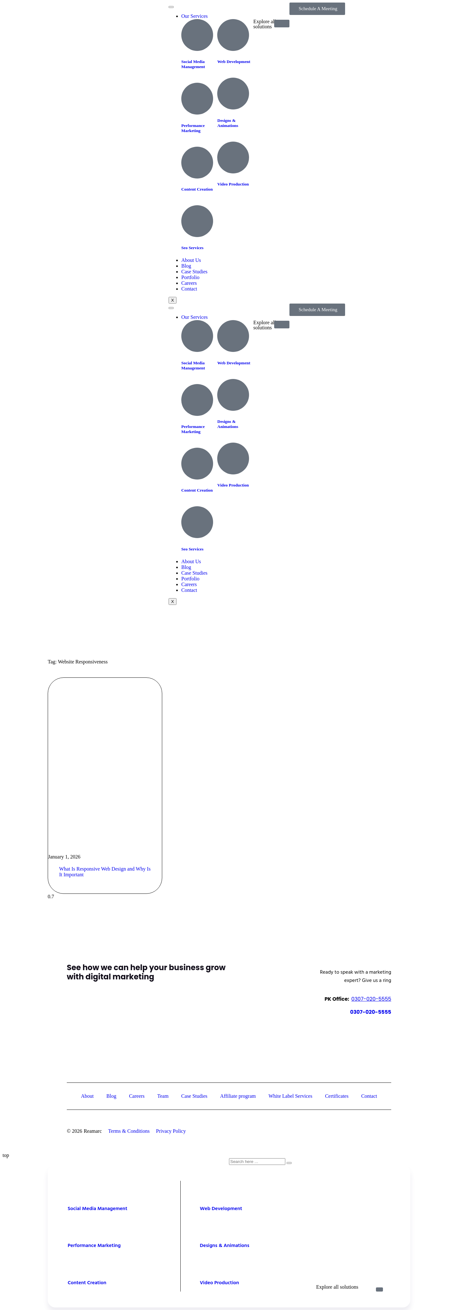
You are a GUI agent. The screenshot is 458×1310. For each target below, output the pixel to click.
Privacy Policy (171, 1131)
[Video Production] (233, 157)
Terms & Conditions (128, 1131)
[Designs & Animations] (233, 93)
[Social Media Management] (197, 35)
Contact (189, 288)
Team (163, 1096)
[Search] (289, 1163)
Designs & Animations (227, 123)
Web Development (233, 61)
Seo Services (192, 247)
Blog (186, 266)
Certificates (337, 1096)
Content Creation (197, 189)
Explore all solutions (337, 1287)
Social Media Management (193, 64)
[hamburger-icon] (171, 7)
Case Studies (194, 271)
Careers (189, 283)
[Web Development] (233, 35)
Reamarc (93, 1131)
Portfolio (190, 277)
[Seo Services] (197, 221)
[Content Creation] (197, 163)
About (87, 1096)
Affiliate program (238, 1096)
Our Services (194, 16)
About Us (191, 260)
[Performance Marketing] (197, 99)
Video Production (233, 184)
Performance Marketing (193, 128)
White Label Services (290, 1096)
